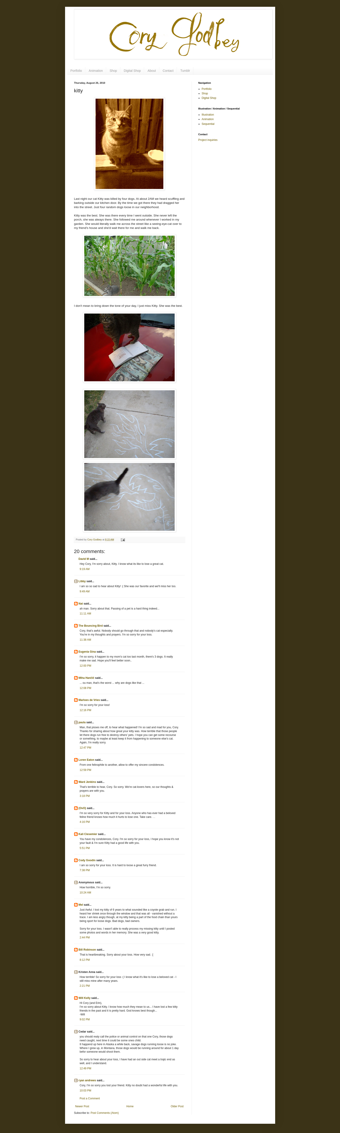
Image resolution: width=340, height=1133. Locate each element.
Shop (113, 70)
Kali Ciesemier (88, 834)
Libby (82, 581)
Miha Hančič (86, 677)
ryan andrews (87, 1080)
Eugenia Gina (87, 651)
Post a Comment (90, 1098)
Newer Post (82, 1106)
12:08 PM (85, 688)
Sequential (208, 124)
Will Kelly (85, 998)
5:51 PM (85, 848)
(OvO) (82, 808)
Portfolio (76, 70)
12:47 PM (85, 747)
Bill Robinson (87, 949)
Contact (168, 70)
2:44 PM (85, 937)
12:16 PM (85, 710)
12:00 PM (85, 665)
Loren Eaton (86, 759)
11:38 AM (85, 639)
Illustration (208, 114)
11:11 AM (85, 613)
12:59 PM (85, 770)
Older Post (177, 1106)
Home (130, 1106)
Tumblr (185, 70)
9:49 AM (85, 591)
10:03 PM (85, 1090)
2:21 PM (85, 985)
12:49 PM (85, 1068)
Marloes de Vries (89, 700)
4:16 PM (85, 822)
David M (84, 559)
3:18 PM (85, 796)
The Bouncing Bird (91, 625)
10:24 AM (85, 892)
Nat (81, 603)
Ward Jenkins (87, 782)
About (152, 70)
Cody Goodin (87, 860)
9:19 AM (85, 569)
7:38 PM (85, 870)
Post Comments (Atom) (105, 1112)
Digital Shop (132, 70)
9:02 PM (85, 1019)
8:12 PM (85, 959)
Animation (96, 70)
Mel (81, 904)
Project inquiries (208, 140)
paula (82, 722)
